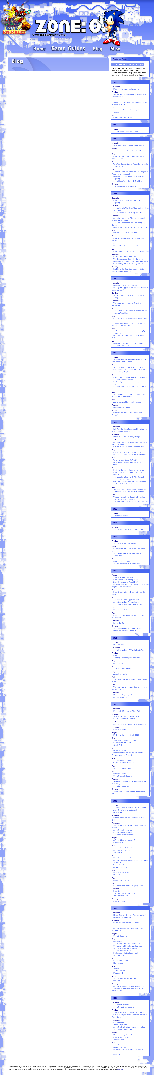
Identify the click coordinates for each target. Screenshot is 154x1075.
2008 (115, 908)
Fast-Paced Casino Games (123, 118)
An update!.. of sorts (121, 1005)
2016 (115, 509)
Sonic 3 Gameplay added (123, 768)
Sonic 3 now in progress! (122, 830)
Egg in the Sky (118, 623)
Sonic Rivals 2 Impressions (123, 1007)
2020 (115, 278)
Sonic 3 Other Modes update (124, 719)
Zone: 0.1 (117, 891)
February (115, 254)
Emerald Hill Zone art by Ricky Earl (126, 711)
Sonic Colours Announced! (123, 760)
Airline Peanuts (119, 971)
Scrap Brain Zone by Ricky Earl (125, 740)
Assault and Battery (120, 674)
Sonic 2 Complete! (120, 936)
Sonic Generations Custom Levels (126, 602)
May (113, 107)
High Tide (117, 875)
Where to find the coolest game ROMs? (128, 367)
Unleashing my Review (122, 917)
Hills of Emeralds (119, 1047)
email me (120, 1069)
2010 (115, 704)
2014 (115, 523)
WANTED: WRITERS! (121, 872)
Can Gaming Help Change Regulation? (128, 264)
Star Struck (117, 852)
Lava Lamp (117, 655)
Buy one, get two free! (121, 850)
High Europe (118, 963)
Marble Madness (119, 774)
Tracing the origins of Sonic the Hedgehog (129, 497)
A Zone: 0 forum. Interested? (124, 840)
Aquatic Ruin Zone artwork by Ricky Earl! (128, 529)
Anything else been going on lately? (126, 658)
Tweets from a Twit (120, 896)
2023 (115, 125)
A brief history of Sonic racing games (127, 402)
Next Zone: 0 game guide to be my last (128, 695)
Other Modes (118, 941)
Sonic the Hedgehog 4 (121, 786)
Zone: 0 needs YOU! (121, 1037)
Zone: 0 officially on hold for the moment (128, 1012)
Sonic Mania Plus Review (123, 379)
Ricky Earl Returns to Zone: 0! (124, 631)
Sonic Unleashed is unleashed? (125, 978)
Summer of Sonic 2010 (122, 743)
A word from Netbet (120, 515)
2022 (115, 139)
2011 (115, 638)
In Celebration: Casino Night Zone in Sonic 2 (130, 377)
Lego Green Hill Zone (121, 561)
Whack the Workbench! (122, 865)
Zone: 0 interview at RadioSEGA (125, 582)
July (113, 154)
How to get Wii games (121, 407)
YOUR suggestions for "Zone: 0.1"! (126, 944)
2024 (115, 82)
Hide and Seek (119, 645)
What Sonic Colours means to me (126, 716)
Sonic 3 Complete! (120, 697)
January (115, 184)
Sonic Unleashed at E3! (122, 951)
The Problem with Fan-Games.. (125, 848)
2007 (115, 998)
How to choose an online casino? (125, 285)
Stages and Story (119, 955)
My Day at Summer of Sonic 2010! (126, 735)
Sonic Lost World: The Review (124, 543)
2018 (115, 422)
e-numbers (117, 1045)
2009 (115, 801)
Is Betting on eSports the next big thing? (128, 343)
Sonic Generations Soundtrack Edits (127, 628)
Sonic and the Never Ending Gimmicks (127, 946)
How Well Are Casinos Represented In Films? (130, 227)
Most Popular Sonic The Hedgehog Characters (131, 251)
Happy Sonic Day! (120, 750)
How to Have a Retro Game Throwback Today (130, 261)
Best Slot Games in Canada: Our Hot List (128, 470)
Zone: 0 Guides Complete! (123, 577)
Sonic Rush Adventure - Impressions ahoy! (129, 1027)
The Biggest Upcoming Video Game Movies (129, 259)
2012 (115, 570)
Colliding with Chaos (121, 880)
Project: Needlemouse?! (122, 832)
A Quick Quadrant (120, 867)
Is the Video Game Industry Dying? (126, 437)
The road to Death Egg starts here (126, 600)
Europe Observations (121, 961)
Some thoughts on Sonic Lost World (126, 563)
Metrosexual (118, 973)
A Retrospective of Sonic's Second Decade (129, 808)
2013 (115, 536)
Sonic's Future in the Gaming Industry (127, 213)
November (116, 87)
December (116, 198)
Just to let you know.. (121, 1025)
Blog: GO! (117, 1054)
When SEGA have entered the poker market (130, 454)
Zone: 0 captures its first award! (125, 810)
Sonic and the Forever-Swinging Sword (128, 886)
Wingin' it (116, 968)
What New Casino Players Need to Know (128, 145)
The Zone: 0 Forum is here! (123, 835)
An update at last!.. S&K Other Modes (127, 604)
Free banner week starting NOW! (125, 580)
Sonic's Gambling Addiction (123, 1029)
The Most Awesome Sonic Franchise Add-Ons (130, 502)
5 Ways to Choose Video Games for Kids (128, 447)
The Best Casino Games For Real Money (128, 151)
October (115, 92)
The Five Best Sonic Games (124, 499)
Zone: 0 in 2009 (119, 901)
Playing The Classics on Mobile (125, 233)
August (114, 148)
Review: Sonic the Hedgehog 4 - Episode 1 (129, 724)
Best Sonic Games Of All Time (124, 257)
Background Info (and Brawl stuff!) (126, 953)
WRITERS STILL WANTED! (123, 763)
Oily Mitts (116, 981)
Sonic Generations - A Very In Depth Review (130, 650)
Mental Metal (118, 842)
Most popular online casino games (126, 89)
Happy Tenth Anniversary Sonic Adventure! (129, 915)
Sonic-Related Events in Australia (126, 131)
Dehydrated (117, 812)
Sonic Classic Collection (122, 776)
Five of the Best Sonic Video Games (127, 452)
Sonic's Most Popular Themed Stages (127, 246)
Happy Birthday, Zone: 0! (122, 1035)
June (114, 162)
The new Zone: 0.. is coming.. (124, 893)
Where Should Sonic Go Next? (125, 460)
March (114, 115)
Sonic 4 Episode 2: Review (123, 610)
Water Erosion (118, 1039)
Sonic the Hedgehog (121, 345)
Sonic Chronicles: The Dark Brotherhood (128, 986)
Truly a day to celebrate (122, 668)
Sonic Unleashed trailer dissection (126, 948)
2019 (115, 353)
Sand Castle (118, 663)
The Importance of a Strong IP (124, 186)
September (116, 100)
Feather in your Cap (120, 730)
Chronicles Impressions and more (126, 923)
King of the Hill (118, 1022)
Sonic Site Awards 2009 (122, 858)
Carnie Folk (117, 745)
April (113, 328)
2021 (115, 193)
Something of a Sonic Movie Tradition (127, 181)
